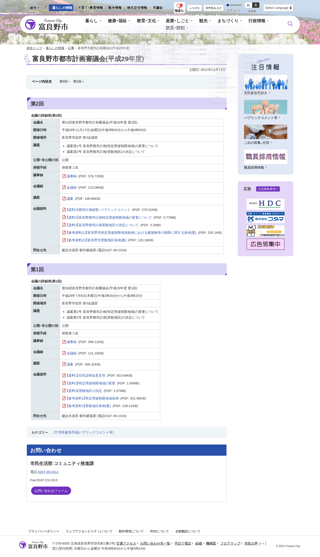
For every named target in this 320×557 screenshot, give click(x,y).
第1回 (77, 82)
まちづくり (211, 24)
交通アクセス (126, 544)
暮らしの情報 (62, 8)
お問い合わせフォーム (51, 491)
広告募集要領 (267, 189)
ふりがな (194, 8)
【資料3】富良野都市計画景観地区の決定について (114, 225)
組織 (198, 544)
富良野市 (33, 545)
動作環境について (131, 531)
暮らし (84, 24)
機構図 (211, 544)
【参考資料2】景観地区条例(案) (102, 406)
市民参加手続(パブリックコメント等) (86, 433)
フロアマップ (230, 544)
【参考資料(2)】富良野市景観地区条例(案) (110, 241)
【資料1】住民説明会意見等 (99, 376)
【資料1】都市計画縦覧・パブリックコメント (112, 210)
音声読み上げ (214, 8)
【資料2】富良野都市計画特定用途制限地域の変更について (121, 218)
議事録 (85, 177)
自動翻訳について (188, 531)
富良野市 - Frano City (46, 25)
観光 (188, 24)
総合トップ (38, 8)
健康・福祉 (108, 24)
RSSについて (159, 531)
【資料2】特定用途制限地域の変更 (103, 383)
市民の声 (253, 544)
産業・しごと (163, 24)
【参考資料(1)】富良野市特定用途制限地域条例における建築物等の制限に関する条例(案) (144, 233)
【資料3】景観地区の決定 (96, 391)
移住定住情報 (135, 8)
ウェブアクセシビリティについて (89, 531)
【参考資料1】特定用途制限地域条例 (106, 399)
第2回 (64, 82)
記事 (71, 48)
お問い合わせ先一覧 (155, 544)
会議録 (85, 188)
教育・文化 (135, 24)
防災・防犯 (263, 24)
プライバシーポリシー (43, 531)
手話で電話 (182, 544)
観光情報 (113, 8)
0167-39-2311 (48, 472)
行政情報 (237, 24)
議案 (83, 199)
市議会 (158, 8)
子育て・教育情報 (90, 8)
